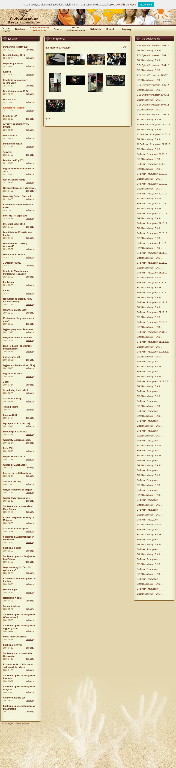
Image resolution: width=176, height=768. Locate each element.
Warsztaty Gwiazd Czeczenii (17, 196)
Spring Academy (11, 606)
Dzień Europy (10, 589)
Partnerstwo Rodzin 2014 (15, 47)
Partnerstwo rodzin (12, 144)
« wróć (124, 47)
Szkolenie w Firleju (12, 398)
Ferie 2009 (8, 448)
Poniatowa (8, 282)
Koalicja (7, 72)
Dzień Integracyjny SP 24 (15, 91)
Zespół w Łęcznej (12, 481)
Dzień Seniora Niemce (14, 254)
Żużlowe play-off (11, 357)
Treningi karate (10, 407)
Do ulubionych (7, 724)
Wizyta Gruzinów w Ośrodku (17, 337)
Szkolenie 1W (10, 116)
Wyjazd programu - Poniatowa (18, 329)
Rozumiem (146, 4)
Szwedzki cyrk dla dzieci (15, 390)
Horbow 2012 (9, 99)
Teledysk (7, 152)
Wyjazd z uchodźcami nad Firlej (19, 365)
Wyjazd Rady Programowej (16, 498)
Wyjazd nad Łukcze (13, 373)
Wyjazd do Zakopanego (15, 465)
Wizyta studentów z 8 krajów (17, 490)
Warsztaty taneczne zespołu (17, 440)
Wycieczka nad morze (14, 180)
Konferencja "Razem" (14, 108)
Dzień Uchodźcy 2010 (14, 224)
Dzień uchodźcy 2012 (14, 160)
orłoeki (6, 290)
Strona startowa (22, 724)
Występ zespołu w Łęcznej (16, 423)
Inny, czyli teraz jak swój (15, 216)
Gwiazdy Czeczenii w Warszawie (19, 188)
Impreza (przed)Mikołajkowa (17, 473)
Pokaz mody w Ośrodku (15, 637)
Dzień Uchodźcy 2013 (14, 55)
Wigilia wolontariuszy (14, 456)
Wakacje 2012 (10, 135)
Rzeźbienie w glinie (12, 598)
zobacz (29, 50)
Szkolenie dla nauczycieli (15, 528)
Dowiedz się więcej (126, 4)
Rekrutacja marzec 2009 (15, 431)
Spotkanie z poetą (12, 548)
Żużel (6, 382)
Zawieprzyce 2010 (12, 263)
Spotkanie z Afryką (12, 645)
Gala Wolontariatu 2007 (15, 698)
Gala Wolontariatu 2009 (15, 310)
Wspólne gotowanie (13, 63)
